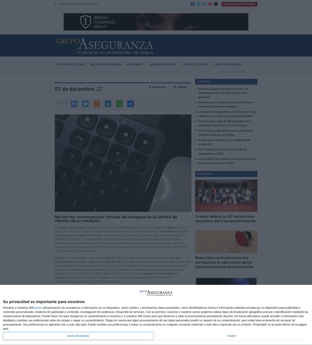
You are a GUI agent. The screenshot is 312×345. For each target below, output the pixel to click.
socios (38, 307)
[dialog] (156, 315)
